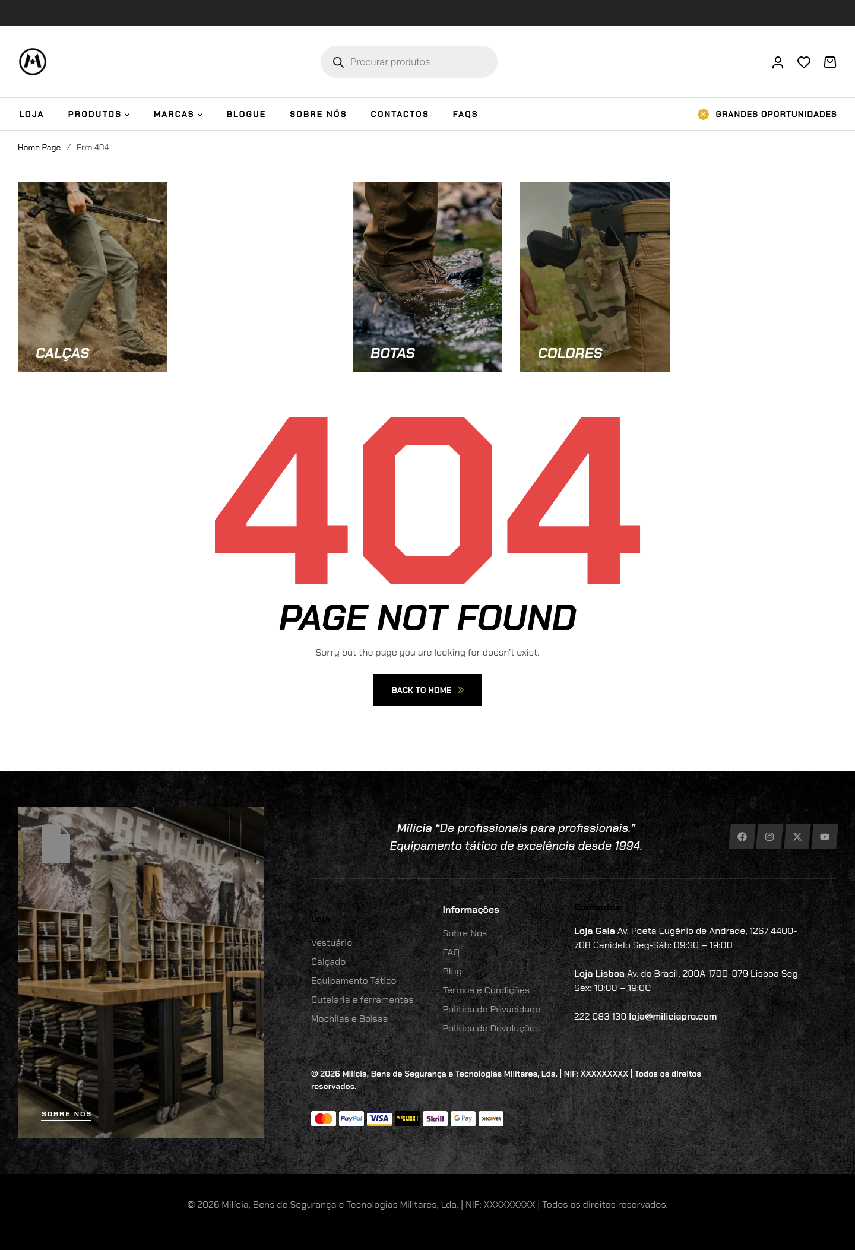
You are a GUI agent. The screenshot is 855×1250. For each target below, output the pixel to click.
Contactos (597, 907)
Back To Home (427, 690)
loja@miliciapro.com (673, 1016)
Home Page (39, 147)
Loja (320, 919)
